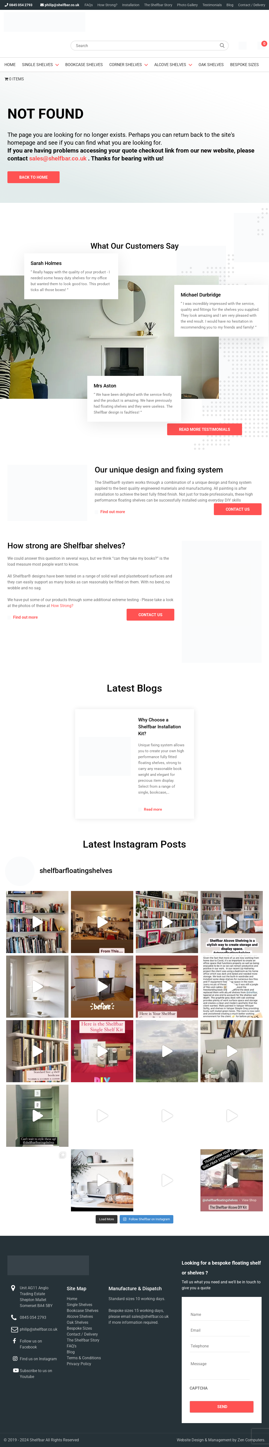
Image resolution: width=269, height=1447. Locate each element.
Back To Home (33, 177)
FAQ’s (71, 1346)
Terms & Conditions (84, 1358)
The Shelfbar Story (158, 5)
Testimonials (212, 5)
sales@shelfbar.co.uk (58, 158)
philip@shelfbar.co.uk (59, 5)
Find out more (110, 512)
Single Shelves (37, 64)
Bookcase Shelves (84, 64)
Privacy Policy (79, 1363)
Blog (229, 5)
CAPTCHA (199, 1388)
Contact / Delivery (251, 5)
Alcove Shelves (170, 64)
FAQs (89, 5)
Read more (150, 809)
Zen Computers (251, 1440)
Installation (130, 5)
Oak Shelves (211, 64)
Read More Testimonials (204, 429)
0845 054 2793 (18, 5)
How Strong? (107, 5)
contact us (238, 509)
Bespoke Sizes (244, 64)
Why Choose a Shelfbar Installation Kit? (159, 726)
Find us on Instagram (38, 1359)
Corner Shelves (125, 64)
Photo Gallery (187, 5)
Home (10, 64)
